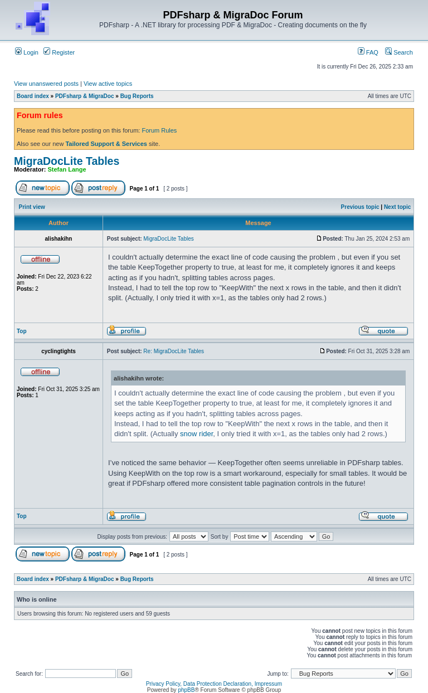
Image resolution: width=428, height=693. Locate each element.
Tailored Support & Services (106, 143)
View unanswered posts (46, 83)
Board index (33, 96)
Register (59, 52)
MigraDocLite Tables (66, 161)
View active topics (108, 83)
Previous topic (360, 207)
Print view (32, 207)
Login (26, 52)
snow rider (196, 434)
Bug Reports (137, 96)
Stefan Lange (67, 169)
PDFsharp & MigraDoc (84, 96)
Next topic (397, 207)
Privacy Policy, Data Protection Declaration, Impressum (214, 684)
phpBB (186, 690)
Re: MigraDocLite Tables (173, 351)
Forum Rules (159, 130)
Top (22, 331)
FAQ (368, 52)
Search (399, 52)
